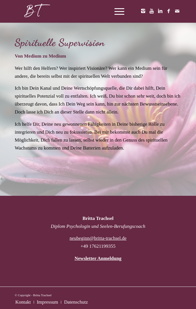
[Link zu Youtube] (151, 11)
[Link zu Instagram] (143, 11)
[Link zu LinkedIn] (160, 11)
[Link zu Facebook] (168, 11)
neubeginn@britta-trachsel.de (97, 238)
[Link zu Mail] (177, 11)
